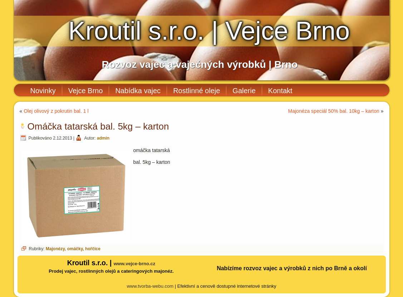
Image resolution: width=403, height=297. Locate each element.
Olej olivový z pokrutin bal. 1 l (56, 111)
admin (103, 138)
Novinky (43, 91)
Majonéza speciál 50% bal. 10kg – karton (333, 111)
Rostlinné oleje (196, 91)
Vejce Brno (85, 91)
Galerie (243, 91)
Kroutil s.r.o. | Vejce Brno (209, 30)
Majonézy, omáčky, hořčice (73, 248)
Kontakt (280, 91)
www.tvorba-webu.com (150, 286)
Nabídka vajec (138, 91)
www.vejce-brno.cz (135, 263)
